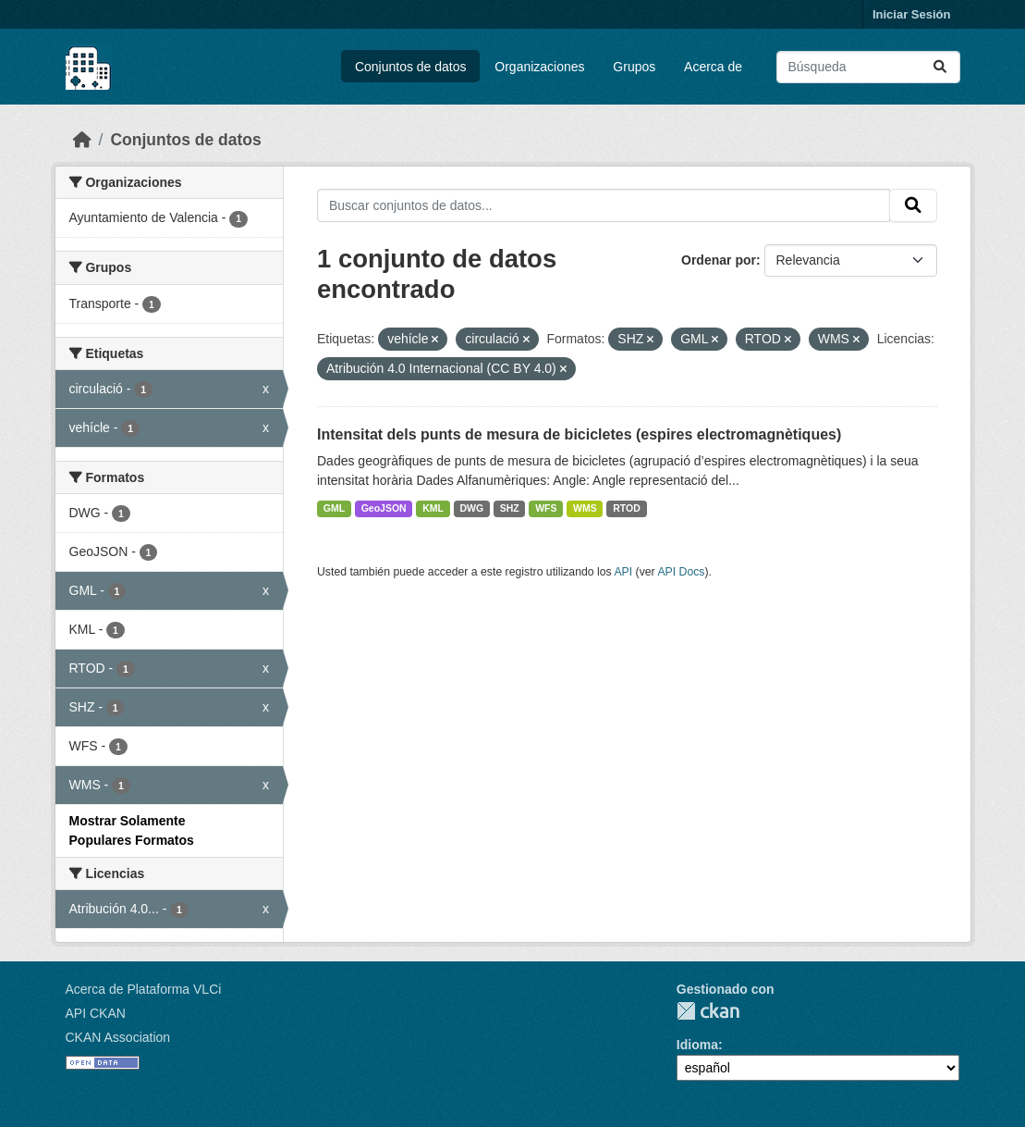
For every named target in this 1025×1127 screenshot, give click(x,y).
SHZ (509, 508)
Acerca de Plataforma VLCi (144, 989)
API (623, 571)
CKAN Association (118, 1037)
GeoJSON (384, 508)
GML (334, 508)
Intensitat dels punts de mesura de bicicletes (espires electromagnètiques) (579, 434)
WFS (545, 508)
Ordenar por (718, 260)
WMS (585, 508)
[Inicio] (82, 139)
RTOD (627, 508)
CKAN (708, 1011)
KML (433, 508)
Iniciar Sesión (911, 14)
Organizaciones (539, 66)
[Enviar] (939, 67)
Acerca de (713, 66)
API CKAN (96, 1013)
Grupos (634, 66)
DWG (471, 508)
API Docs (680, 571)
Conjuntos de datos (411, 66)
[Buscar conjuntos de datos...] (868, 67)
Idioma (697, 1044)
